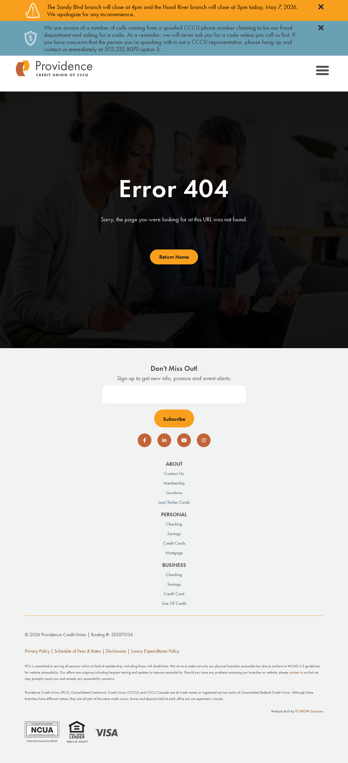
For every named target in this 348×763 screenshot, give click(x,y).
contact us (296, 672)
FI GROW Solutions (309, 711)
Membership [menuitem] (174, 483)
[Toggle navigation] (322, 71)
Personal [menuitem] (174, 514)
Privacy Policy (37, 651)
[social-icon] (144, 440)
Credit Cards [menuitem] (174, 543)
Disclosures (116, 651)
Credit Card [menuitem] (174, 594)
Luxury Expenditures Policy (155, 651)
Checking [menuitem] (174, 524)
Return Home (174, 256)
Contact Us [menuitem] (174, 473)
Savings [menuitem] (174, 534)
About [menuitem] (174, 463)
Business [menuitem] (174, 564)
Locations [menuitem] (174, 493)
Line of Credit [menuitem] (174, 603)
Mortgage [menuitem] (174, 553)
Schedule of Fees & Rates (77, 651)
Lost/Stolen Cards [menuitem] (174, 502)
